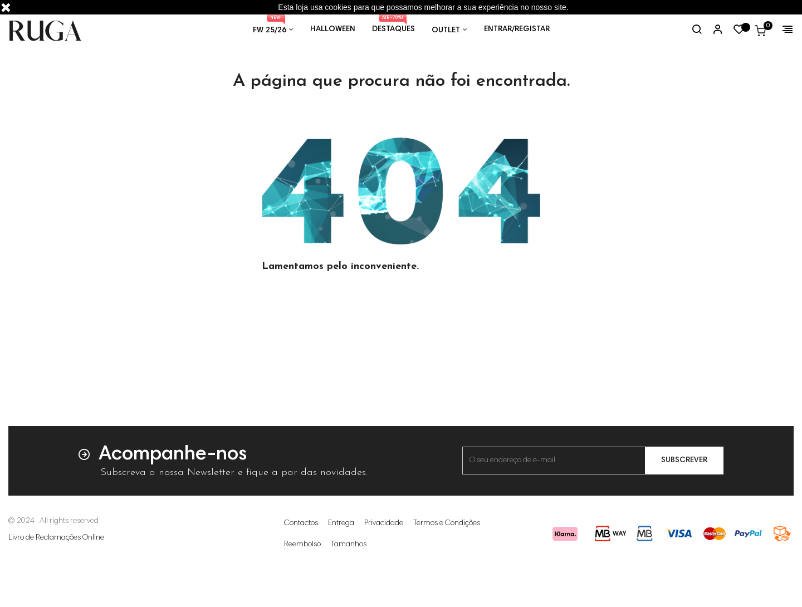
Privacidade (383, 558)
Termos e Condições (446, 558)
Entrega (341, 558)
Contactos (301, 558)
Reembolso (302, 580)
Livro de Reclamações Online (56, 573)
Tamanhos (348, 580)
